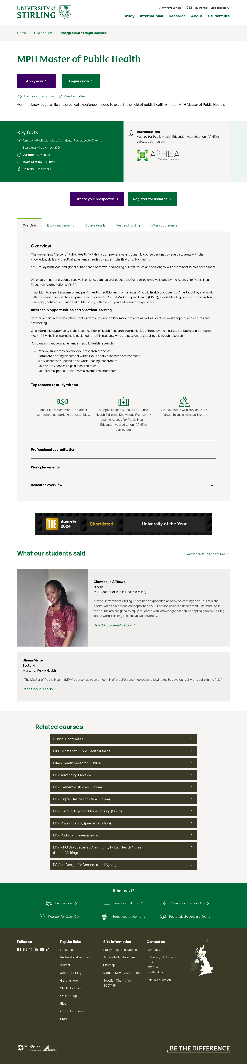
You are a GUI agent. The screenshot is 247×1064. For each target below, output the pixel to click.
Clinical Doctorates (68, 739)
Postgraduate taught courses (84, 33)
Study (129, 16)
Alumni (65, 965)
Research (177, 16)
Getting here (69, 980)
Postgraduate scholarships (183, 917)
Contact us (154, 950)
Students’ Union (71, 988)
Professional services (75, 957)
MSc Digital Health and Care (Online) (81, 799)
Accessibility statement (119, 957)
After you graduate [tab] (164, 225)
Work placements (45, 467)
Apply (34, 81)
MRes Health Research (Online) (77, 763)
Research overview (46, 485)
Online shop (68, 996)
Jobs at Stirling (70, 973)
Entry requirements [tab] (60, 225)
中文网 (188, 7)
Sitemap (109, 965)
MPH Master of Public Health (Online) (82, 751)
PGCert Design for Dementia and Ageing (84, 865)
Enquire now (79, 81)
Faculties (66, 950)
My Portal (201, 7)
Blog (63, 1003)
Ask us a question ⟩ (159, 980)
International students (121, 917)
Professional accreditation (53, 449)
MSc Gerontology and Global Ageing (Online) (88, 811)
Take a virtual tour (121, 903)
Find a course (43, 33)
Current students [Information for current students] (72, 1011)
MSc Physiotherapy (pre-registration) (82, 823)
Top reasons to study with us (54, 385)
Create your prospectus (183, 903)
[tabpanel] (123, 366)
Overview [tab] (29, 225)
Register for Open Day (59, 917)
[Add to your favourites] (36, 96)
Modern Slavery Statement (122, 973)
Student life (219, 16)
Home (21, 33)
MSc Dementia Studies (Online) (77, 787)
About (197, 16)
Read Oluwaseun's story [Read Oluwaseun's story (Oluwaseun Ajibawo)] (112, 625)
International (151, 16)
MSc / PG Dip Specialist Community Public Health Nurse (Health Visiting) (97, 850)
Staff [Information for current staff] (63, 1019)
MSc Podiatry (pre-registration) (77, 835)
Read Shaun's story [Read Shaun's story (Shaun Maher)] (38, 689)
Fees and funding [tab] (128, 225)
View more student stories (205, 554)
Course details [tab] (95, 225)
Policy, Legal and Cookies (120, 950)
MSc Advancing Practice (72, 775)
